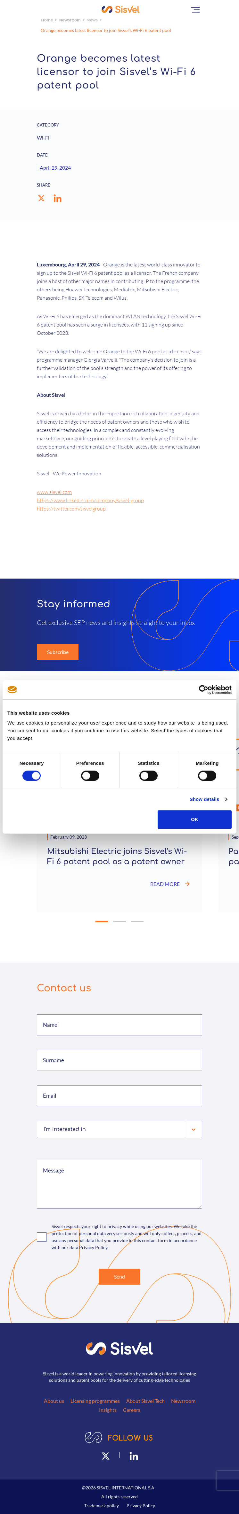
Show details (204, 799)
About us (54, 1401)
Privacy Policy (141, 1505)
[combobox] (44, 1129)
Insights (108, 1410)
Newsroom (70, 19)
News (92, 19)
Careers (131, 1410)
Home (47, 19)
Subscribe (58, 652)
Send (119, 1276)
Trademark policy (101, 1505)
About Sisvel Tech (145, 1401)
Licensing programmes (95, 1401)
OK (194, 819)
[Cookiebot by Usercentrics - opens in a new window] (204, 690)
